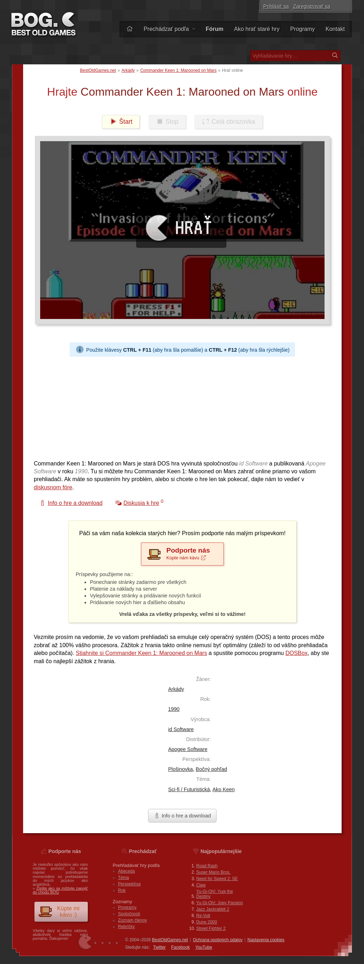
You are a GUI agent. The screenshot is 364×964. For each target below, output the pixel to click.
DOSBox (296, 653)
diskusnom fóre (53, 487)
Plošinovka (180, 769)
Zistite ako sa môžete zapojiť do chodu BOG (60, 890)
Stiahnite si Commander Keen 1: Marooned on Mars (141, 653)
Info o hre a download (182, 816)
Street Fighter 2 (211, 928)
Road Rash (207, 865)
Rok (121, 890)
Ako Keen (224, 789)
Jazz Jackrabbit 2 (212, 909)
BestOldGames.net (98, 70)
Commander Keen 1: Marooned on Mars (178, 70)
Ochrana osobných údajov (217, 939)
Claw (201, 885)
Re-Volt (203, 915)
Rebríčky (126, 926)
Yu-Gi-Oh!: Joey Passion (219, 902)
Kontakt (335, 29)
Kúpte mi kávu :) (59, 911)
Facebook (180, 947)
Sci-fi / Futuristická (189, 789)
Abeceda (126, 871)
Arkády (128, 70)
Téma (123, 877)
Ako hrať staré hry (257, 29)
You (203, 947)
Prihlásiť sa (276, 6)
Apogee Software (187, 749)
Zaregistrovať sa (312, 6)
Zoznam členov (132, 920)
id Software (181, 729)
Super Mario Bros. (213, 872)
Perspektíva (129, 884)
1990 (174, 709)
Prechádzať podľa (169, 29)
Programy (302, 29)
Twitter (159, 947)
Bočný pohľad (211, 769)
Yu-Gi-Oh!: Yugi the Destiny (214, 894)
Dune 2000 (206, 922)
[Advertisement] (182, 406)
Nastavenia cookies (265, 939)
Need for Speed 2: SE (217, 878)
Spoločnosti (129, 913)
